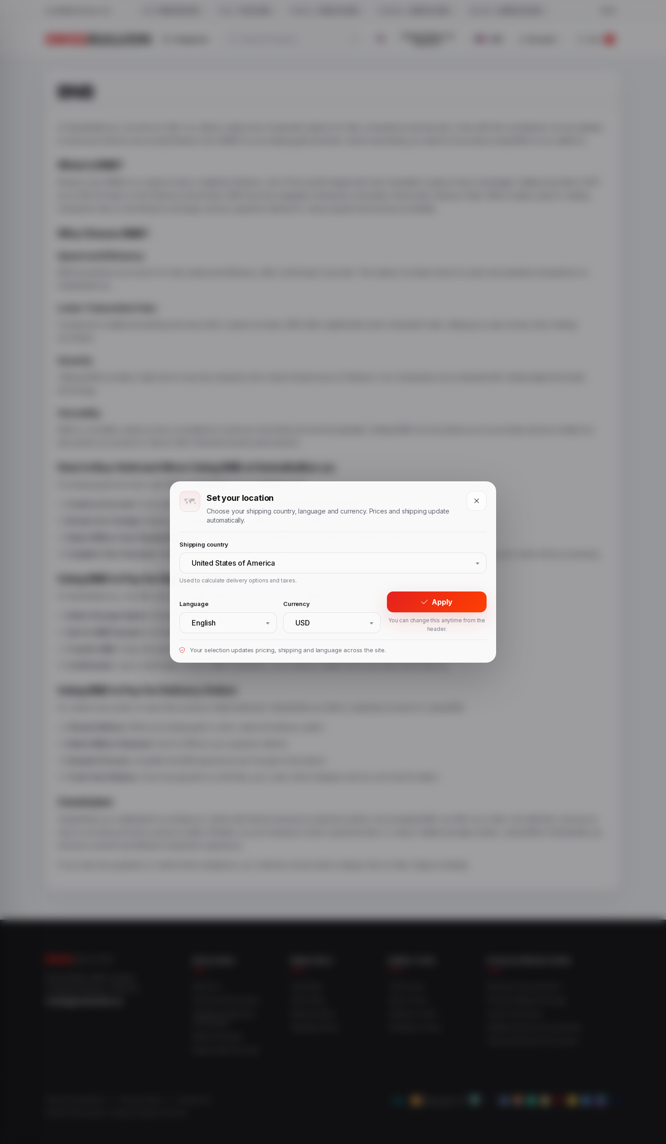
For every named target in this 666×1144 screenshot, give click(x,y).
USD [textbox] (302, 622)
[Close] (477, 501)
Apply (437, 601)
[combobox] (333, 563)
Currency (296, 603)
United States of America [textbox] (233, 562)
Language (193, 603)
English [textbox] (204, 622)
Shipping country (203, 544)
